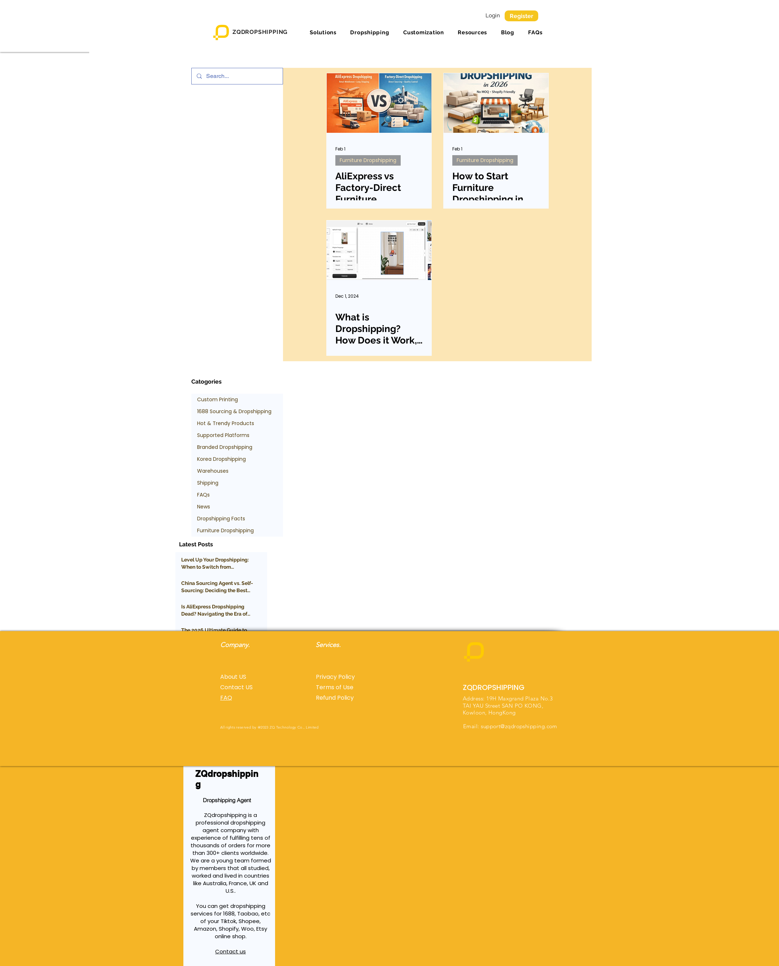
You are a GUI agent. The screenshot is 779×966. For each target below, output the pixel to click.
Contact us (230, 951)
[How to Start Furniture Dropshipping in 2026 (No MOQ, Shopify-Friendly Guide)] (496, 103)
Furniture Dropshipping (368, 160)
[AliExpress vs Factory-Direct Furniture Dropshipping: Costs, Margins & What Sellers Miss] (379, 103)
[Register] (521, 15)
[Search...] (236, 76)
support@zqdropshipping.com (519, 726)
